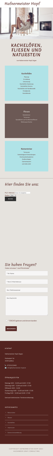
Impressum (11, 427)
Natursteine (11, 412)
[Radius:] (13, 196)
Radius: (7, 195)
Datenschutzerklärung (14, 432)
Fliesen (10, 417)
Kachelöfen (11, 422)
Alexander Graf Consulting (26, 451)
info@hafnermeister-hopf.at (16, 368)
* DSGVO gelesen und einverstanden (23, 321)
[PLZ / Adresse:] (22, 193)
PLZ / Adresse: (10, 193)
